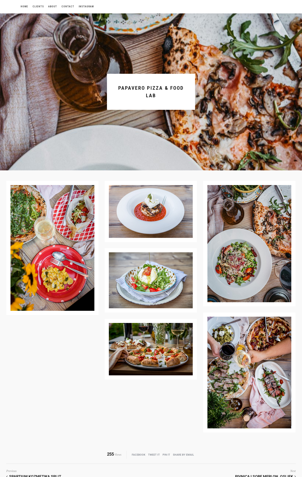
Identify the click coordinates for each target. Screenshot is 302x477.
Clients (38, 6)
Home (24, 6)
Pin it (166, 454)
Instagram (86, 6)
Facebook (138, 454)
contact (67, 6)
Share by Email (183, 454)
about (52, 6)
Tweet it (154, 454)
